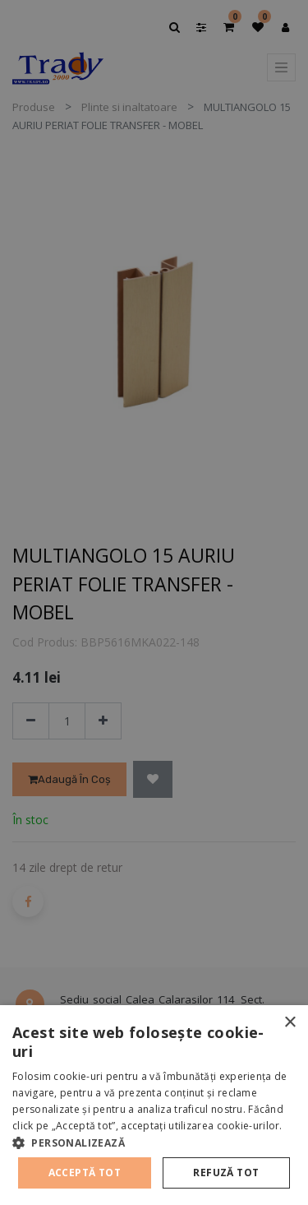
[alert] (154, 602)
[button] (154, 1142)
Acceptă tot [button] (84, 1173)
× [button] (289, 1023)
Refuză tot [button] (226, 1173)
